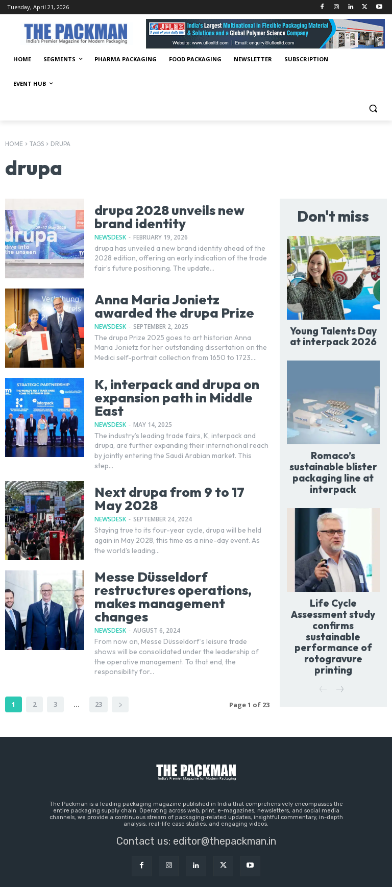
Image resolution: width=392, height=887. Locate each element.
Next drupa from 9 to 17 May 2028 (176, 485)
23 (98, 674)
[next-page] (120, 674)
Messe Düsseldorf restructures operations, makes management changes (179, 575)
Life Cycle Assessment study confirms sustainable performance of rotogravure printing (333, 598)
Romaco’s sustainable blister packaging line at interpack (333, 459)
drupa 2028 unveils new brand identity (181, 217)
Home (14, 144)
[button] (373, 109)
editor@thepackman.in (224, 811)
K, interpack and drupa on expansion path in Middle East (181, 390)
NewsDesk (110, 236)
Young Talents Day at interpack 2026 (333, 332)
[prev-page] (323, 635)
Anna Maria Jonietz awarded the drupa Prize (178, 306)
